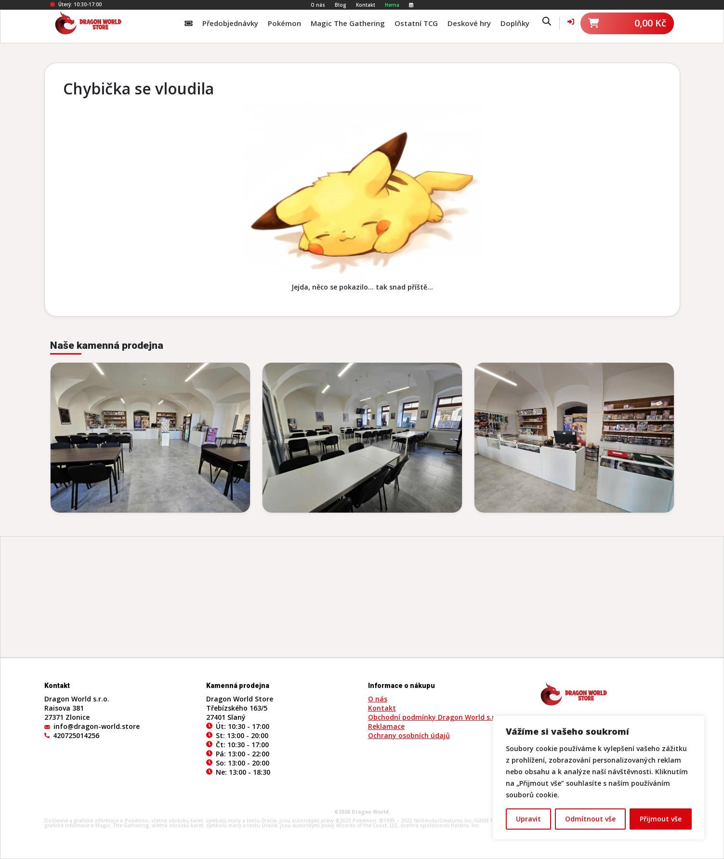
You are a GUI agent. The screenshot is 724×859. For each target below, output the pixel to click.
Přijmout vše (661, 818)
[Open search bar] (547, 21)
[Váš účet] (570, 21)
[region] (599, 777)
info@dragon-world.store (96, 726)
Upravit (528, 818)
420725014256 (76, 735)
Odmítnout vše (590, 818)
